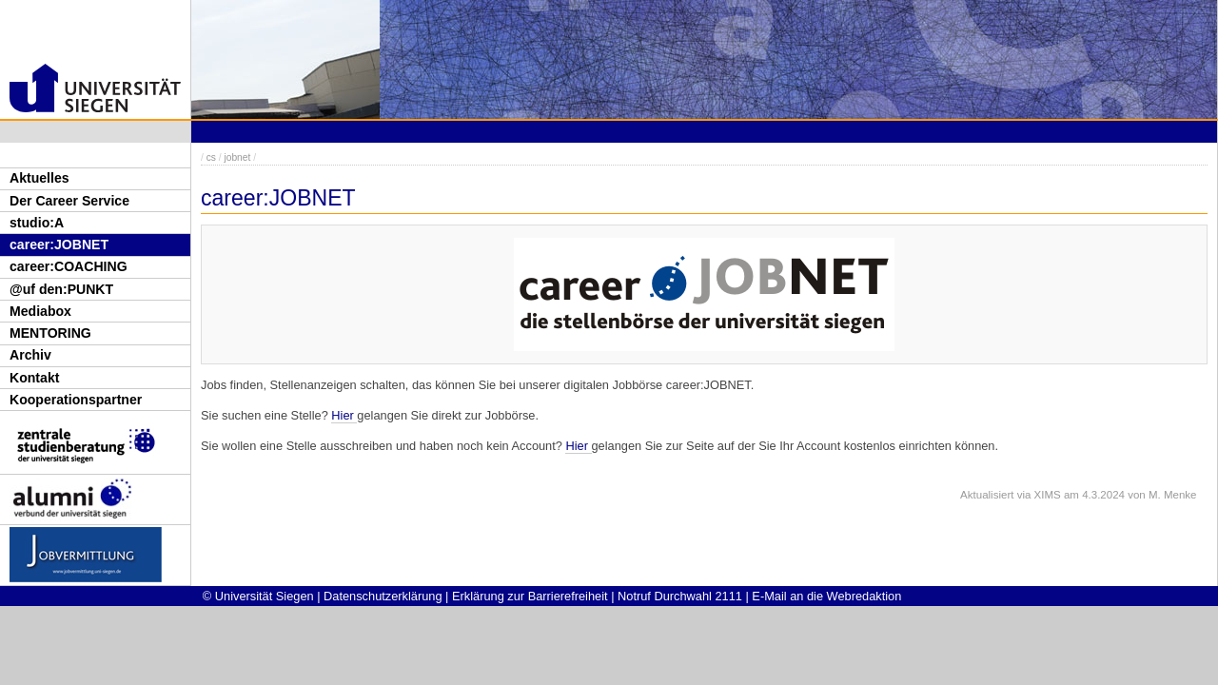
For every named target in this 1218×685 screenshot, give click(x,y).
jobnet (237, 157)
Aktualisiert (986, 494)
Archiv (30, 354)
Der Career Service (69, 200)
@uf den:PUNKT (61, 289)
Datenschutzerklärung (383, 596)
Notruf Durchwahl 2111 (680, 596)
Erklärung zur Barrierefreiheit (530, 596)
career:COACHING (69, 266)
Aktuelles (39, 178)
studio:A (37, 222)
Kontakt (34, 377)
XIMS (1047, 494)
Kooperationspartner (76, 399)
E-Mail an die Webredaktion (826, 596)
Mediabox (40, 311)
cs (211, 157)
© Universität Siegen (258, 596)
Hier (344, 415)
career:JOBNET (59, 244)
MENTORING (50, 333)
